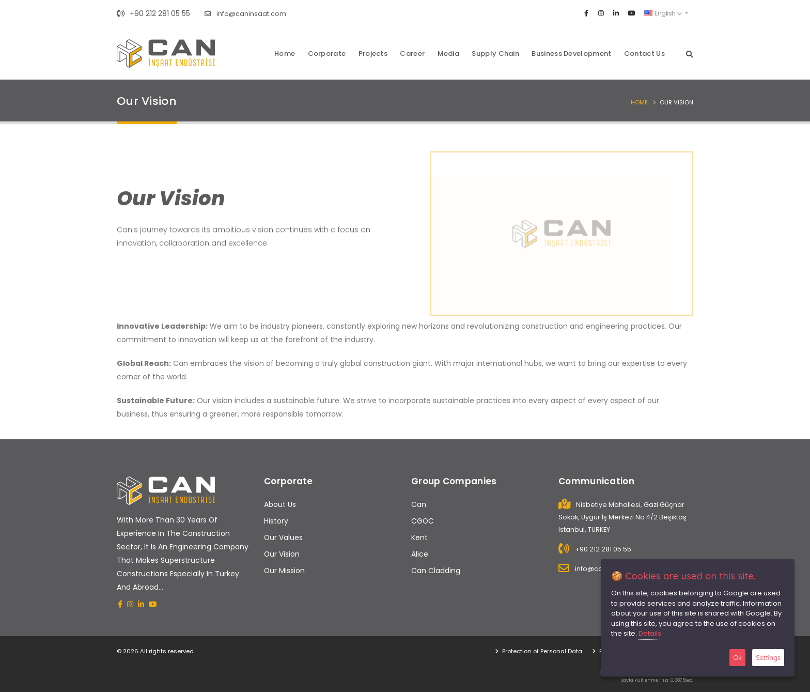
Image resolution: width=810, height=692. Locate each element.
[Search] (689, 53)
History (276, 521)
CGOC (422, 521)
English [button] (663, 13)
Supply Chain (495, 53)
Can (418, 504)
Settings (768, 657)
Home (284, 53)
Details (649, 633)
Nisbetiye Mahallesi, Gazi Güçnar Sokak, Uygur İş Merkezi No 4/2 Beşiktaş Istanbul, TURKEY (622, 517)
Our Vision (282, 554)
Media (449, 53)
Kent (419, 537)
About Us (280, 504)
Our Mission (284, 570)
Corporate (327, 53)
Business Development (571, 53)
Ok (737, 657)
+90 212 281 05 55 (153, 13)
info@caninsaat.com (245, 13)
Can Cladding (435, 570)
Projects (373, 53)
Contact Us (644, 53)
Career (412, 53)
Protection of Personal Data (541, 651)
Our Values (283, 537)
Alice (419, 554)
